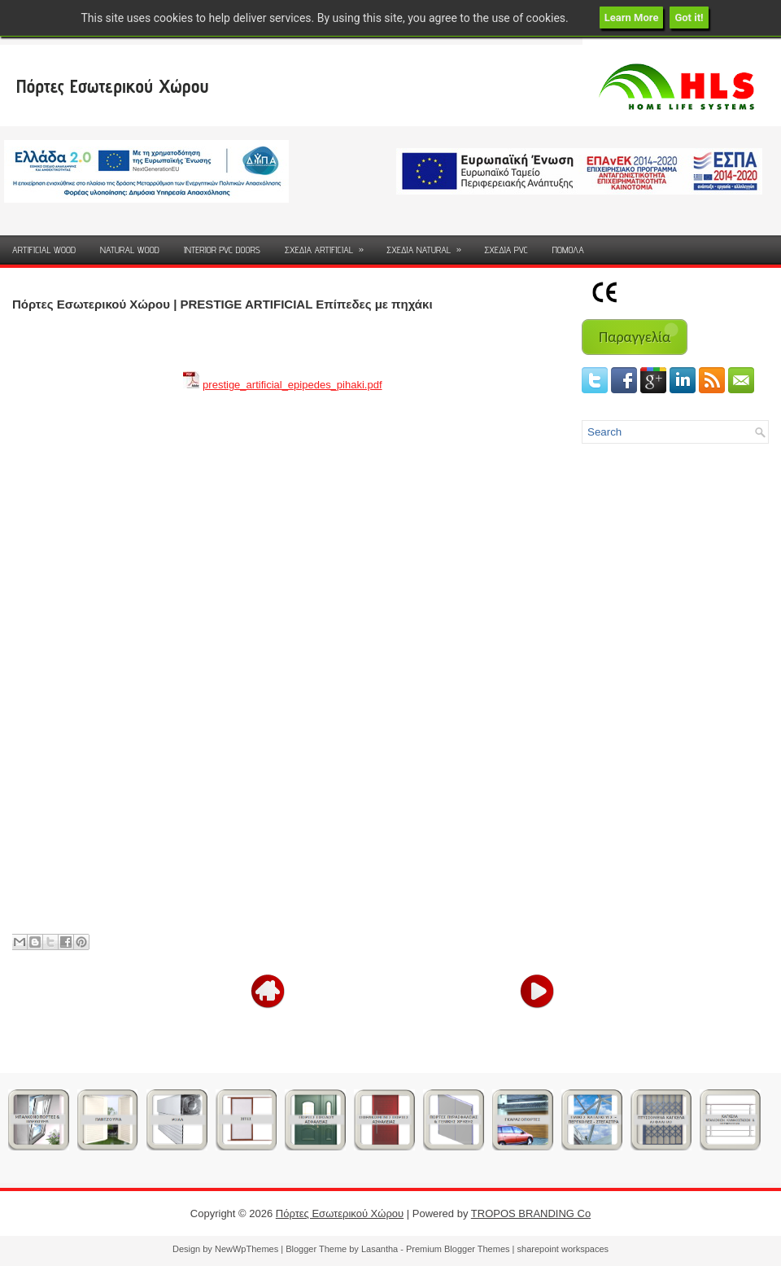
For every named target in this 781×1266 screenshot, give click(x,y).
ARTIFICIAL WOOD (44, 249)
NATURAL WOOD (129, 249)
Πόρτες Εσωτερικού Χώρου (112, 86)
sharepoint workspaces (563, 1249)
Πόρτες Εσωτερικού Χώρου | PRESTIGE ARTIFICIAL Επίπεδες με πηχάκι (222, 304)
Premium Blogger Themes (458, 1249)
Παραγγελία (634, 337)
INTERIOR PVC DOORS (222, 249)
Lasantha (379, 1249)
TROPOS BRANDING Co (531, 1213)
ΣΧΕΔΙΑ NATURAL (429, 245)
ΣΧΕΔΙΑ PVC (506, 249)
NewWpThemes (246, 1249)
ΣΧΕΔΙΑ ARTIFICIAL (329, 245)
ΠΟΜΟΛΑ (568, 249)
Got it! (688, 17)
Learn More (631, 17)
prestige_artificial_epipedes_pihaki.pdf (292, 385)
